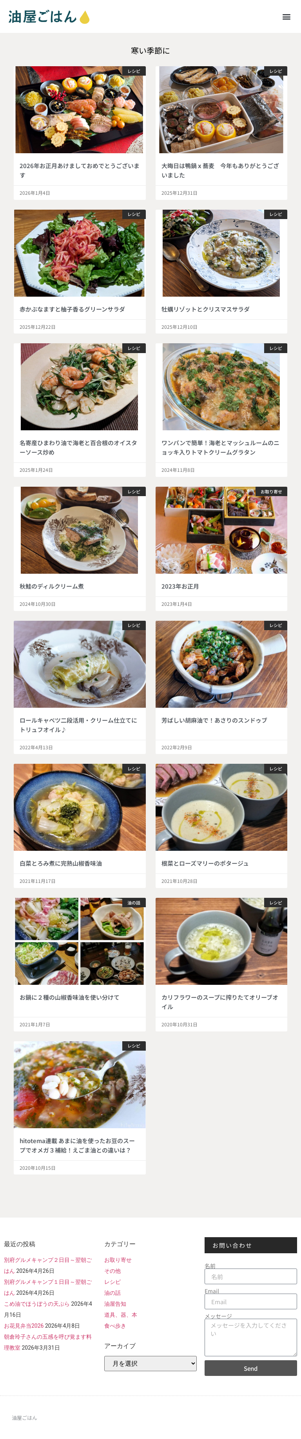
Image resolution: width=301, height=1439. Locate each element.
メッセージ (218, 1316)
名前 (210, 1266)
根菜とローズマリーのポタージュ (205, 863)
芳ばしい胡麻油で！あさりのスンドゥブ (214, 720)
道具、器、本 (120, 1315)
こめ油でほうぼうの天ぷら (37, 1304)
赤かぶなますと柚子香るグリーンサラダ (72, 309)
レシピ (112, 1282)
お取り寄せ (118, 1260)
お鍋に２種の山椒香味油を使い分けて (70, 997)
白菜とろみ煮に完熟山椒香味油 (61, 863)
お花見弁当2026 (24, 1326)
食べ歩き (115, 1326)
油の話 (112, 1293)
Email (212, 1291)
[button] (286, 16)
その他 (112, 1271)
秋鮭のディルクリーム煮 (52, 586)
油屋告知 (115, 1304)
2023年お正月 (180, 586)
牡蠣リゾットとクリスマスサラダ (205, 309)
